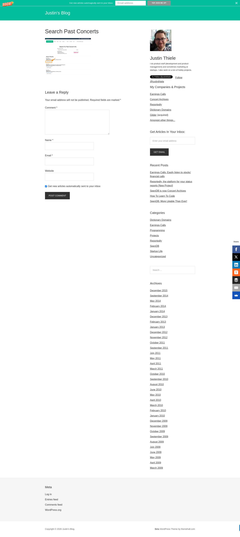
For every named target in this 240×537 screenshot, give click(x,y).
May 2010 (155, 395)
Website (49, 171)
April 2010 (155, 400)
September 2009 (159, 436)
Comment (51, 107)
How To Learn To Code (162, 196)
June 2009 (155, 452)
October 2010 (157, 374)
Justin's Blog (60, 12)
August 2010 (157, 384)
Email (49, 155)
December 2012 (158, 332)
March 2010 (156, 405)
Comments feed (53, 504)
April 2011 (155, 363)
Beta (157, 529)
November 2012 (158, 337)
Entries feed (51, 499)
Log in (48, 494)
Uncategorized (158, 256)
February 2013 (158, 322)
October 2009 (157, 431)
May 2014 (155, 301)
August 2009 (157, 441)
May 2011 (155, 358)
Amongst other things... (162, 120)
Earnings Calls (158, 94)
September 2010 (159, 379)
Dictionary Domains (160, 109)
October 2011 (157, 342)
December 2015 (158, 290)
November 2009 (158, 426)
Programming (157, 230)
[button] (120, 3)
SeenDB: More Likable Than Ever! (168, 201)
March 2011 (156, 368)
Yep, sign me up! (159, 3)
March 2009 (156, 468)
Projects (154, 235)
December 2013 (158, 316)
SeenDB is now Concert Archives (168, 190)
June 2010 (155, 389)
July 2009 (155, 447)
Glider (153, 115)
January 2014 (157, 311)
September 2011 (159, 348)
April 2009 (155, 462)
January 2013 (157, 327)
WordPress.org (53, 510)
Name (49, 140)
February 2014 (158, 306)
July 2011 (155, 353)
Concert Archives (159, 99)
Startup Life (156, 251)
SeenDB (154, 246)
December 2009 (158, 421)
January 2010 (157, 415)
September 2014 (159, 295)
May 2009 (155, 457)
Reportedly (156, 104)
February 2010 (158, 410)
